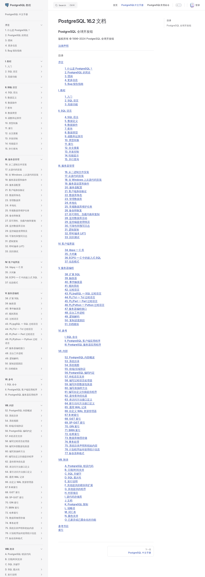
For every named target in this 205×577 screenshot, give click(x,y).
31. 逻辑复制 (72, 229)
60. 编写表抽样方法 (76, 388)
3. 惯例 (69, 76)
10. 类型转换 (72, 140)
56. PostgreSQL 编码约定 (79, 372)
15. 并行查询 (72, 159)
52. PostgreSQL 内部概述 (80, 357)
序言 (60, 62)
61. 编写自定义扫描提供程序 (81, 391)
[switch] (178, 5)
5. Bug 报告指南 (74, 83)
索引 (60, 529)
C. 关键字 (73, 473)
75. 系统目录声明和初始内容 (81, 445)
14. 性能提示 (72, 155)
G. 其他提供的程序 (75, 489)
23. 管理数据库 (73, 198)
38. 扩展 (72, 274)
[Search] (65, 5)
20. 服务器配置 (73, 187)
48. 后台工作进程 (75, 312)
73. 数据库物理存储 (76, 437)
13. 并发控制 (72, 151)
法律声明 (63, 45)
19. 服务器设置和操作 (77, 183)
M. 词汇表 (70, 512)
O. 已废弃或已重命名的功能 (80, 519)
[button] (41, 25)
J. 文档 (68, 500)
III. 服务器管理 (66, 165)
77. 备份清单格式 (74, 453)
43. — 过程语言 (83, 293)
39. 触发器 (71, 278)
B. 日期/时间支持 (74, 469)
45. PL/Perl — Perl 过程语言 (81, 301)
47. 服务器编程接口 (76, 308)
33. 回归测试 (72, 237)
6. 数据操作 (71, 124)
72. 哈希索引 (72, 434)
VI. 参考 (62, 330)
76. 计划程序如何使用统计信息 (82, 449)
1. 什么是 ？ (79, 68)
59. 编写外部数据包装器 (78, 384)
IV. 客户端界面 (66, 243)
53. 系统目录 (72, 361)
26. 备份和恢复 (73, 210)
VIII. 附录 (63, 459)
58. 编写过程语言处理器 (78, 380)
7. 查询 (68, 128)
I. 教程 (61, 90)
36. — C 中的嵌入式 (83, 257)
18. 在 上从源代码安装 (83, 179)
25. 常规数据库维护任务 (78, 206)
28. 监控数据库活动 (76, 218)
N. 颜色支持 (71, 515)
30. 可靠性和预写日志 (77, 225)
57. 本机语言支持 (74, 376)
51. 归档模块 (72, 324)
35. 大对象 (71, 253)
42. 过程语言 (72, 289)
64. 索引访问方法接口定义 (80, 403)
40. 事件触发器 (73, 282)
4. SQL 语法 (71, 117)
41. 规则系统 (72, 285)
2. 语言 (71, 100)
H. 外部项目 (71, 492)
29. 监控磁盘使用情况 (77, 221)
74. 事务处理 (72, 441)
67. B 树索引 (72, 414)
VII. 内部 (63, 351)
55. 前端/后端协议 (75, 368)
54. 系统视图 (72, 365)
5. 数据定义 (71, 121)
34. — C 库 (74, 250)
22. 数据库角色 (73, 195)
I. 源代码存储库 (73, 496)
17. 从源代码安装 (74, 175)
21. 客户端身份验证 (76, 191)
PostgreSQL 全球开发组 (179, 25)
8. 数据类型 (71, 132)
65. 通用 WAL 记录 (75, 407)
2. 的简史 (77, 72)
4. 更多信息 (71, 80)
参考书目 (63, 526)
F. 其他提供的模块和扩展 (79, 485)
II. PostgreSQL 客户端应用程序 (82, 340)
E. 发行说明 (71, 481)
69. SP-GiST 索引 (75, 422)
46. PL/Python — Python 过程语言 (84, 305)
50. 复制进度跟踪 (75, 320)
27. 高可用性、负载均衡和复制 (82, 214)
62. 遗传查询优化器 (76, 395)
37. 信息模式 (72, 261)
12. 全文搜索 (72, 147)
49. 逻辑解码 (72, 316)
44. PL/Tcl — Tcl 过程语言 (80, 297)
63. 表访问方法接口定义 (78, 399)
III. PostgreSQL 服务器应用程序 (83, 344)
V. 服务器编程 (66, 267)
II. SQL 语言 (65, 110)
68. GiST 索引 (73, 418)
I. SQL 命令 (71, 337)
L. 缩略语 (70, 508)
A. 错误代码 (79, 466)
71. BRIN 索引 (72, 430)
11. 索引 (69, 144)
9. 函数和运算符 (74, 136)
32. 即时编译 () (75, 233)
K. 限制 (76, 504)
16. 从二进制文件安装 (77, 172)
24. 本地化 (71, 202)
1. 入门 (68, 96)
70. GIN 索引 (72, 426)
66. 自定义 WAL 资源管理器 (81, 411)
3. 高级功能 (71, 104)
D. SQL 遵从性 (73, 477)
